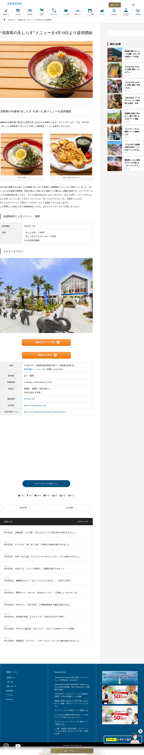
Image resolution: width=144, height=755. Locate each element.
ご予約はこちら (72, 751)
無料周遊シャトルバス (33, 369)
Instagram (114, 14)
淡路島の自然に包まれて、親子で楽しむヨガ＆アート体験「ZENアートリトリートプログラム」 (71, 704)
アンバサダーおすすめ (126, 14)
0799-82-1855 (29, 399)
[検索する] (133, 4)
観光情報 (30, 14)
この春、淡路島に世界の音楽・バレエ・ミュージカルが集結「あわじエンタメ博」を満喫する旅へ (71, 731)
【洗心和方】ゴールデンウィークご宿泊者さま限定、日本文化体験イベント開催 (71, 696)
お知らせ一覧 (83, 522)
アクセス (102, 14)
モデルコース (54, 14)
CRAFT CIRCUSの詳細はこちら (46, 484)
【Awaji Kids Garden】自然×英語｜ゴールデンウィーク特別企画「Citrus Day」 (71, 679)
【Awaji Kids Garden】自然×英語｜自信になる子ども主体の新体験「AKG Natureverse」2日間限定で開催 (72, 687)
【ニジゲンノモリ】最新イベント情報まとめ (71, 711)
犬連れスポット (42, 14)
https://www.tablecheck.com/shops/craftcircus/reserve (45, 412)
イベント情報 (90, 14)
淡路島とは (6, 14)
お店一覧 (17, 14)
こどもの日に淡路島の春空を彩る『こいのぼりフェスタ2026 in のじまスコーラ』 (71, 717)
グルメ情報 (66, 14)
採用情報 (138, 14)
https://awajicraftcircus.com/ (35, 405)
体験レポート (78, 14)
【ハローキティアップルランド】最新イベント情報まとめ (71, 723)
